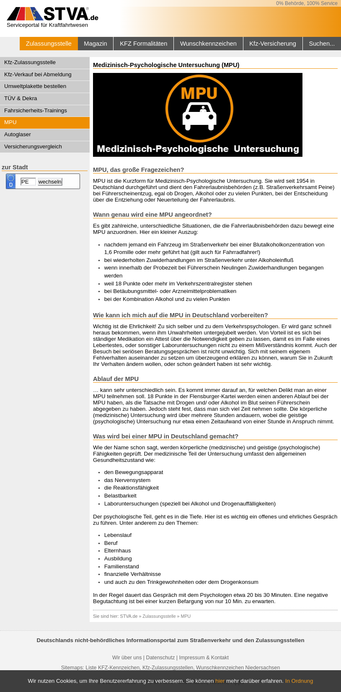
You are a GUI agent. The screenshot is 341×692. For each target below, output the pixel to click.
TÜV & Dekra (20, 98)
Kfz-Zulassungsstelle (30, 62)
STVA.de (129, 616)
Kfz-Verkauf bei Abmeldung (38, 74)
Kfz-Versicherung (272, 43)
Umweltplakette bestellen (35, 86)
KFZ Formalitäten (143, 43)
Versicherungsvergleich (33, 146)
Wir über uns (127, 658)
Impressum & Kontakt (203, 658)
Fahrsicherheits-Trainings (35, 110)
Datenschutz (160, 658)
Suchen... (322, 43)
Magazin (95, 43)
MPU (10, 122)
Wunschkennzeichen (208, 43)
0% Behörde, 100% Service (307, 3)
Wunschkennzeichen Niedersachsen (238, 668)
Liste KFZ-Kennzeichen (112, 668)
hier (220, 681)
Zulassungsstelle (49, 43)
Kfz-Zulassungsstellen (167, 668)
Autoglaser (17, 134)
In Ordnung (299, 681)
